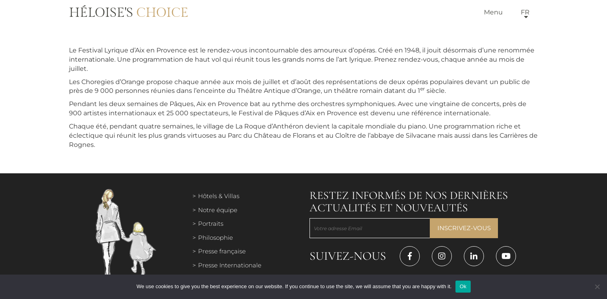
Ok (462, 286)
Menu (493, 12)
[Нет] (597, 287)
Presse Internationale (229, 265)
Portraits (210, 223)
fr (525, 12)
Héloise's (128, 12)
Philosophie (215, 237)
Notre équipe (217, 210)
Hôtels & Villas (218, 196)
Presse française (222, 251)
